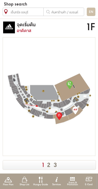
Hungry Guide (40, 181)
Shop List (24, 181)
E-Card (88, 181)
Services (56, 181)
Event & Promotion (72, 181)
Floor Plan (8, 181)
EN (91, 11)
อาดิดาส (47, 27)
